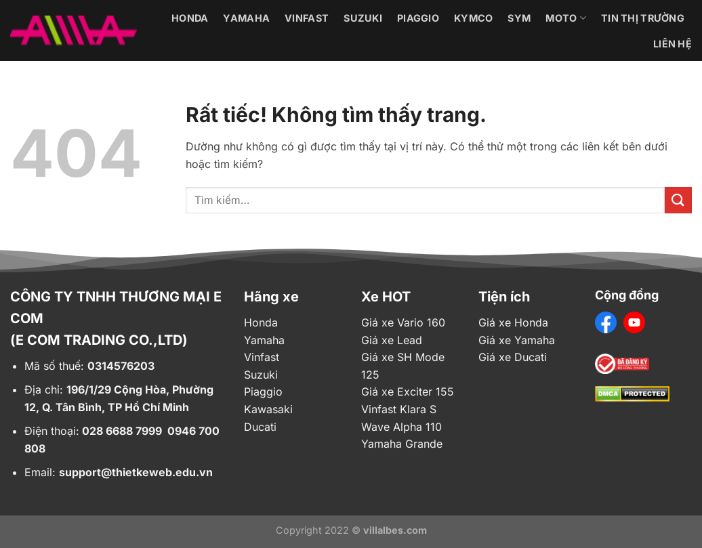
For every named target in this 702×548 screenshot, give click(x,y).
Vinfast (307, 18)
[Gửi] (678, 200)
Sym (519, 18)
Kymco (473, 18)
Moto (565, 18)
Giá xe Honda (513, 322)
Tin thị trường (642, 18)
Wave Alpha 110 (401, 427)
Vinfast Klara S (398, 409)
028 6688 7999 (122, 431)
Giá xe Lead (391, 340)
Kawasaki (268, 409)
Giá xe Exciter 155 (407, 391)
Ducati (260, 427)
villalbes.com (395, 530)
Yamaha (246, 18)
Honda (189, 18)
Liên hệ (672, 43)
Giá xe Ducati (512, 357)
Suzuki (363, 18)
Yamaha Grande (401, 443)
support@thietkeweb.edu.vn (136, 472)
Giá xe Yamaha (516, 340)
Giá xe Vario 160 (403, 322)
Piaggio (418, 18)
